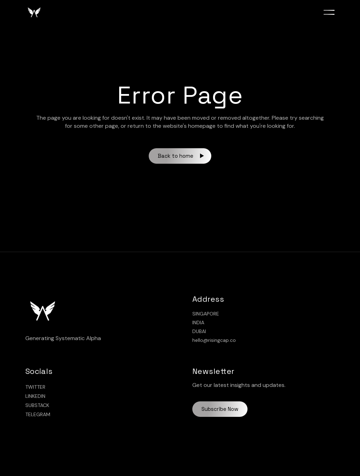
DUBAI (199, 331)
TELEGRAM (37, 414)
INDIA (198, 322)
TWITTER (35, 387)
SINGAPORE (205, 314)
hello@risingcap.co (214, 340)
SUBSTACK (37, 405)
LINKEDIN (35, 396)
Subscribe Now (219, 409)
